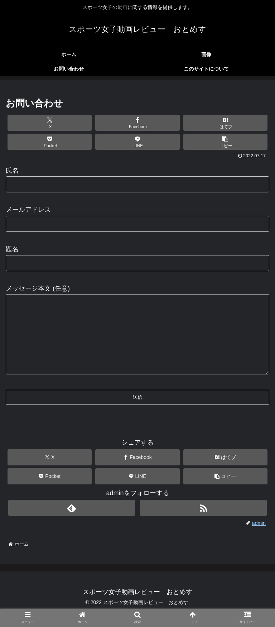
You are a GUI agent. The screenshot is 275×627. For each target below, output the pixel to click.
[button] (225, 142)
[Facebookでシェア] (137, 123)
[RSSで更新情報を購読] (203, 522)
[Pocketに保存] (50, 142)
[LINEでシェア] (137, 142)
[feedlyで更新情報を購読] (71, 522)
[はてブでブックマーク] (225, 123)
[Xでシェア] (50, 123)
